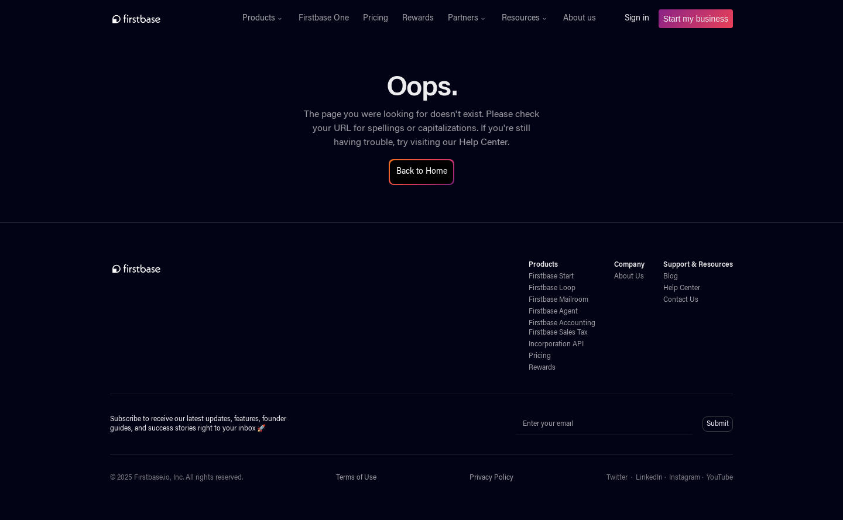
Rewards (418, 19)
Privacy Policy (491, 477)
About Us (629, 276)
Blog (670, 276)
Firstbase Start (551, 276)
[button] (263, 19)
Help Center (483, 142)
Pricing (375, 19)
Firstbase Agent (553, 311)
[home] (162, 19)
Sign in (637, 19)
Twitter (617, 477)
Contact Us (680, 300)
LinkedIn (649, 477)
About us (579, 19)
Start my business (695, 18)
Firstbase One (324, 19)
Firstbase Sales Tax (558, 332)
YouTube (720, 477)
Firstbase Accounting (562, 323)
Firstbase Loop (552, 288)
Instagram (684, 477)
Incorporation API (556, 344)
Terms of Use (356, 477)
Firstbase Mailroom (558, 300)
